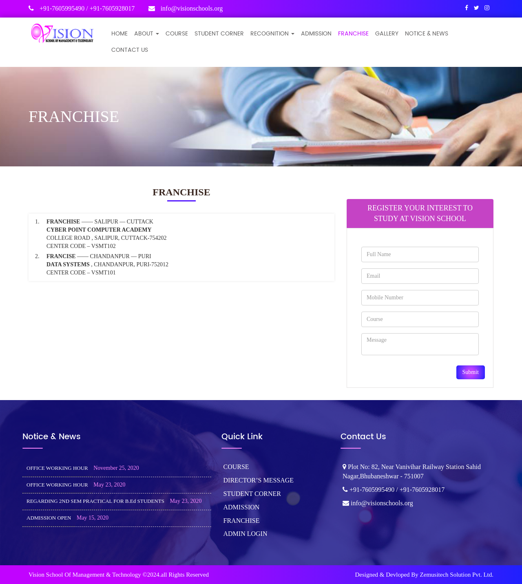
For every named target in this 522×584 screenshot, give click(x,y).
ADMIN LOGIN (245, 533)
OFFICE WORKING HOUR (57, 468)
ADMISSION (316, 33)
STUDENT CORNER (219, 33)
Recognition (272, 33)
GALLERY (386, 33)
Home (119, 33)
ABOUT (146, 33)
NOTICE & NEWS (426, 33)
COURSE (177, 33)
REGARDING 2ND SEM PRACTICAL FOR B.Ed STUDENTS (95, 501)
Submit (470, 372)
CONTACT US (129, 50)
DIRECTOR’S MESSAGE (258, 480)
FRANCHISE (353, 33)
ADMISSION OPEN (49, 518)
